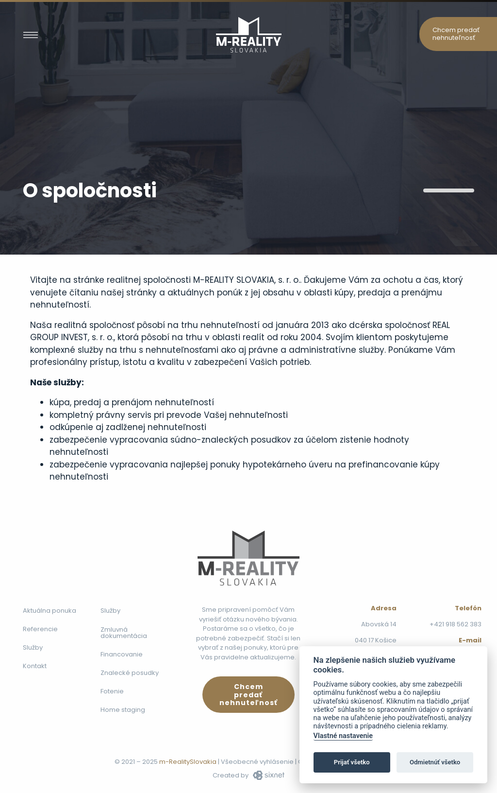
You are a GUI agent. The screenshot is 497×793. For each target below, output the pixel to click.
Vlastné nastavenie (343, 736)
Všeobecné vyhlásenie (257, 761)
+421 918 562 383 (455, 624)
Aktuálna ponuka (49, 610)
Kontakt (35, 666)
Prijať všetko (352, 762)
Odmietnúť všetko (435, 762)
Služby (33, 647)
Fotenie (112, 691)
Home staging (122, 709)
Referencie (40, 629)
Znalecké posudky (129, 672)
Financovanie (121, 654)
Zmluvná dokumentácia (123, 632)
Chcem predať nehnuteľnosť (456, 33)
